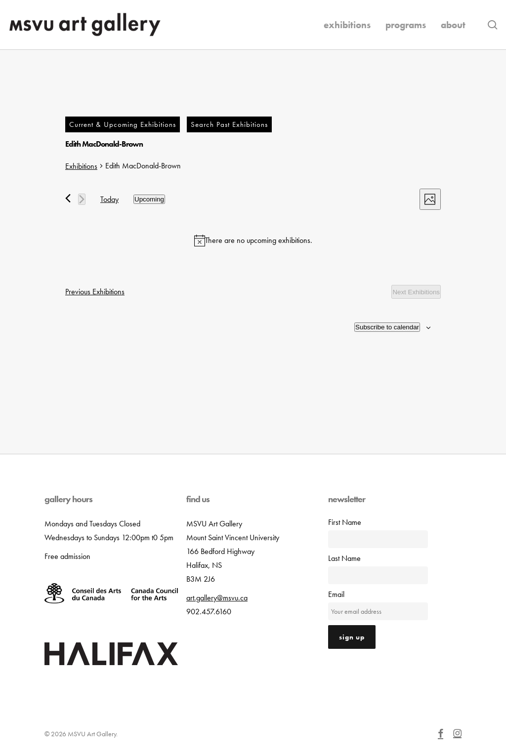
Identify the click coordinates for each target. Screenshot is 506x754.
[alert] (253, 240)
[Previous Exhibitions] (68, 198)
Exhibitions (81, 166)
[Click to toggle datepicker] (149, 199)
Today (109, 199)
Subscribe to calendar (387, 327)
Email (336, 594)
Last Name (344, 558)
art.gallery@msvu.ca (217, 598)
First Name (344, 522)
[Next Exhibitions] (81, 199)
